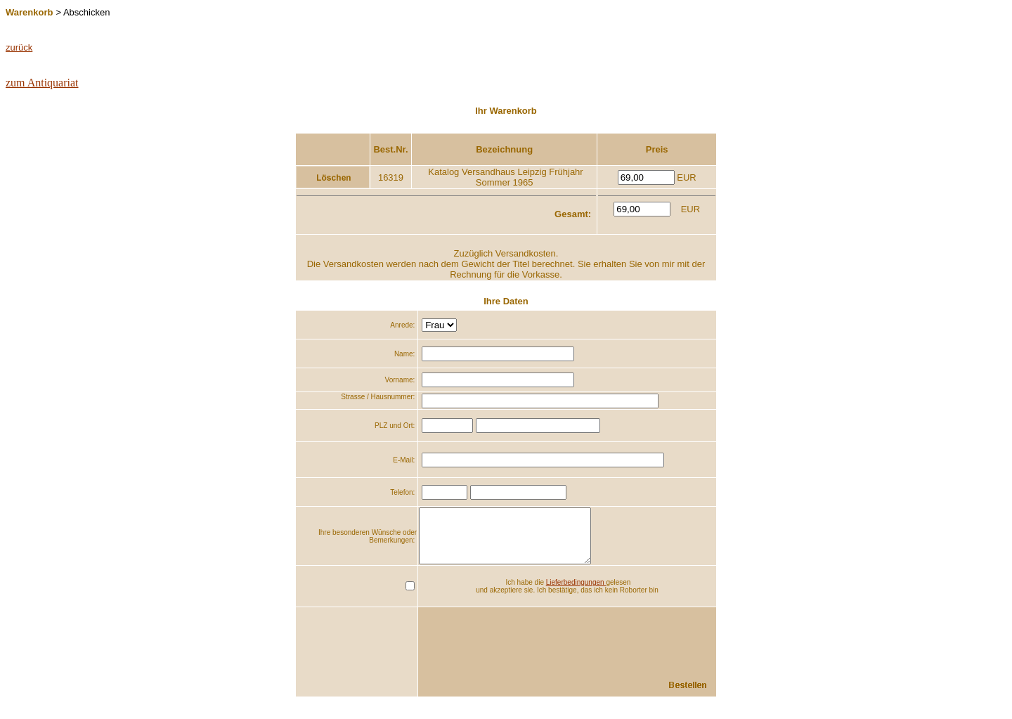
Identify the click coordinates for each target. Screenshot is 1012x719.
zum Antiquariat (42, 83)
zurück (19, 47)
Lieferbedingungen (576, 593)
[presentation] (608, 645)
